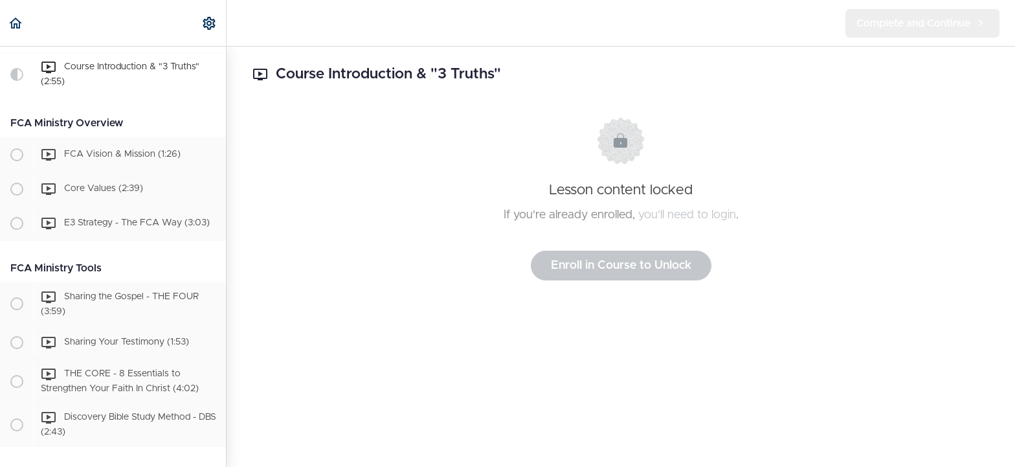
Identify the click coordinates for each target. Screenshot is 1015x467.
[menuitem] (210, 23)
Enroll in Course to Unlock (621, 265)
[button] (16, 23)
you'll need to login (687, 215)
